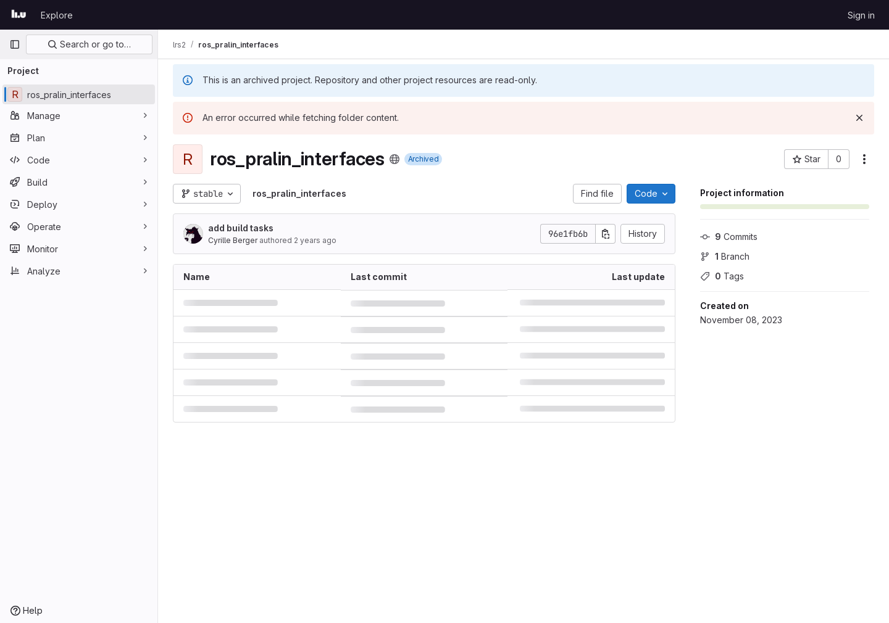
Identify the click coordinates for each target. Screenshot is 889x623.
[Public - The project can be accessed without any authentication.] (394, 159)
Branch (724, 256)
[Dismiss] (859, 117)
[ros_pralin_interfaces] (78, 94)
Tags (722, 276)
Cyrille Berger (232, 240)
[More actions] (864, 159)
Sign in (861, 15)
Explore (57, 15)
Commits (729, 236)
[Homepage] (19, 15)
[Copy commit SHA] (606, 234)
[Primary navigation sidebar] (15, 44)
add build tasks (240, 228)
